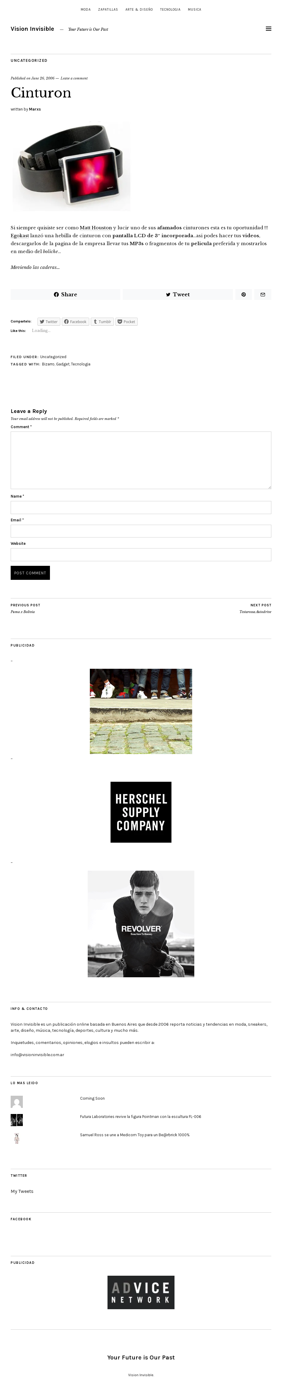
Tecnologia (170, 10)
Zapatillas (108, 10)
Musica (194, 10)
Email (17, 520)
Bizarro (48, 364)
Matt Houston (96, 228)
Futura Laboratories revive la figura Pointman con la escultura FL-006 (140, 1116)
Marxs (35, 109)
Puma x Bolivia (25, 608)
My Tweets (22, 1191)
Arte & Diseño (139, 10)
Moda (86, 10)
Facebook (21, 1219)
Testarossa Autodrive (255, 608)
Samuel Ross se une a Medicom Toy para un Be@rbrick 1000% (135, 1135)
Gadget (62, 364)
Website (18, 543)
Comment (21, 427)
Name (17, 496)
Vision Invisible (32, 28)
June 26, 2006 (43, 78)
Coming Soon (92, 1098)
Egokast (20, 235)
